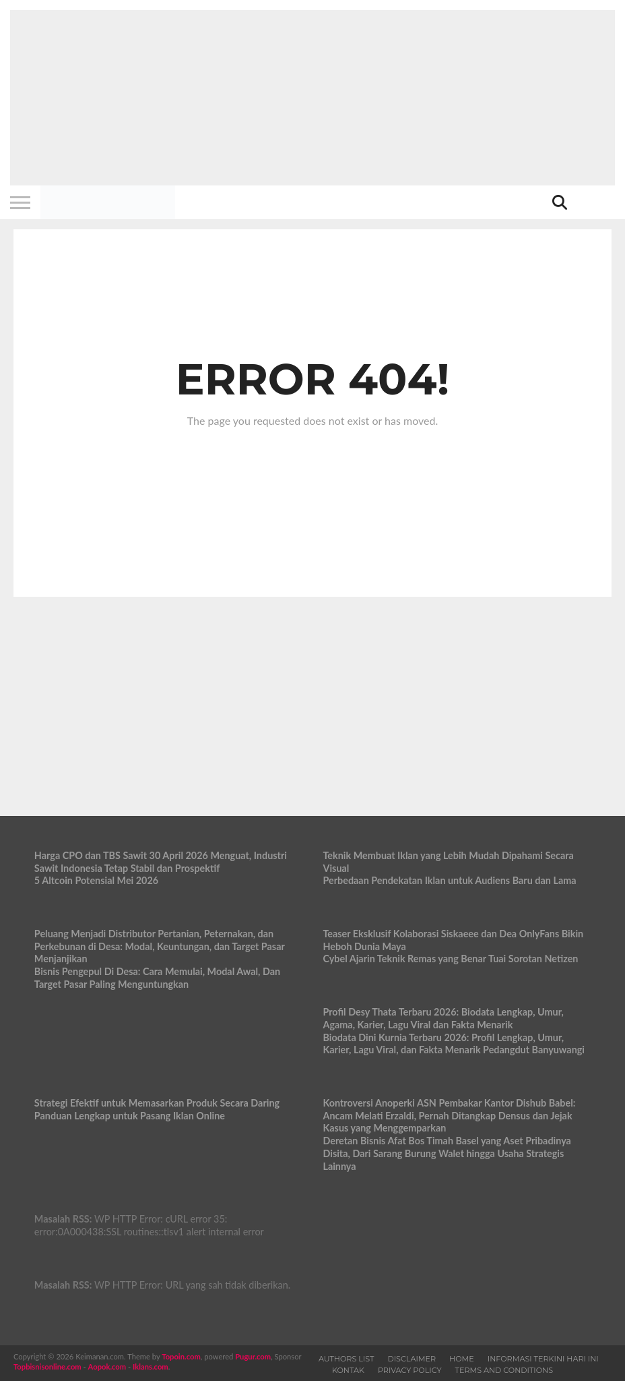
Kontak (348, 1370)
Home (461, 1358)
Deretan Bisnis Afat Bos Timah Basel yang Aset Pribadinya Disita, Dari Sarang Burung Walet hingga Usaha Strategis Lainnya (446, 1153)
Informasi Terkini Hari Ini (543, 1358)
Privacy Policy (410, 1370)
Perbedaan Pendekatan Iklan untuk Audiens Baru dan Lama (449, 880)
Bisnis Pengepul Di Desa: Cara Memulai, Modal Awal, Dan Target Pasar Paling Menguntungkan (157, 978)
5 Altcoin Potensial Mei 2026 (96, 880)
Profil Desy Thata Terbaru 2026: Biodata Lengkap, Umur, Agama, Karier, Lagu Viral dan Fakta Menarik (443, 1018)
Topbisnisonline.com (47, 1366)
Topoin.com (181, 1356)
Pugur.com (253, 1356)
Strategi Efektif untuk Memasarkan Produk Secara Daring (156, 1103)
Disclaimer (411, 1358)
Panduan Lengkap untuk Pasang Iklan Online (129, 1115)
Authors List (346, 1358)
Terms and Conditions (504, 1370)
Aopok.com (107, 1366)
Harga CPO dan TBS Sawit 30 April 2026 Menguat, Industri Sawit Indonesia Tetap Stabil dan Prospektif (160, 862)
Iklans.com (150, 1366)
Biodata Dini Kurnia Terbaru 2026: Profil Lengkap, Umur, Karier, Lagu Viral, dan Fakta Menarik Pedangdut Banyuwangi (454, 1044)
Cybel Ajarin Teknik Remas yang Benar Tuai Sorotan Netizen (450, 958)
